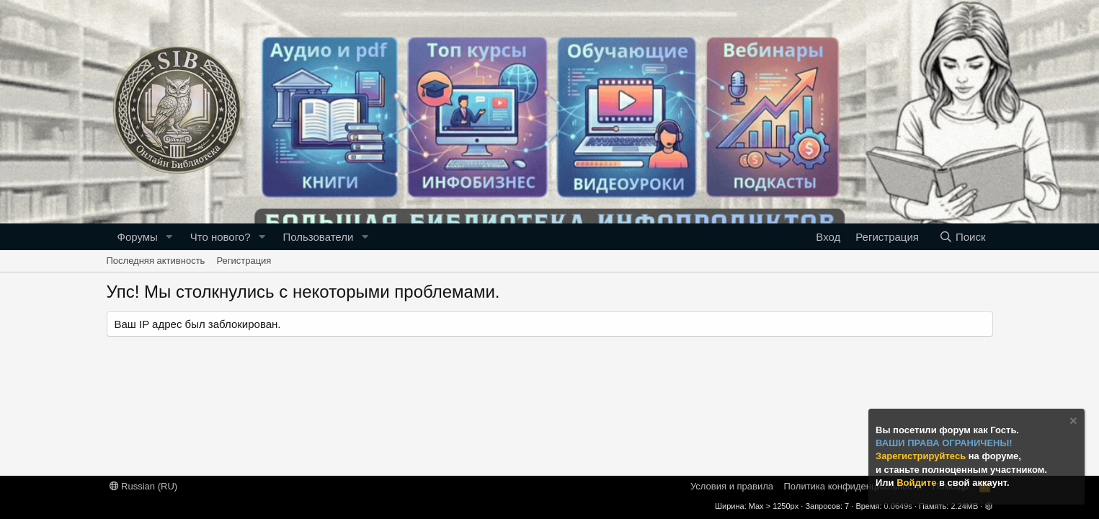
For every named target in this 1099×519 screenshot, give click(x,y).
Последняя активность (156, 260)
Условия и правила (731, 486)
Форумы (137, 237)
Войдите (917, 482)
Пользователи (317, 237)
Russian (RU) (144, 486)
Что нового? (220, 237)
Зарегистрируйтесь (922, 456)
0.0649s (898, 506)
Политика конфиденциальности (853, 486)
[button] (169, 236)
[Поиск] (961, 236)
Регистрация (243, 260)
